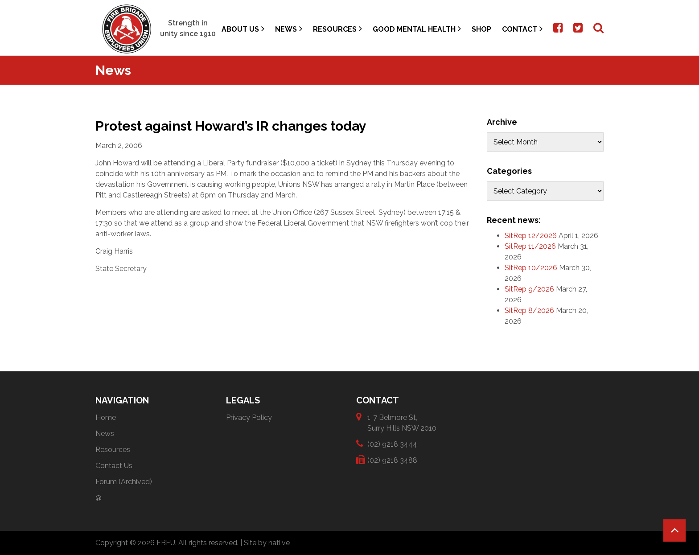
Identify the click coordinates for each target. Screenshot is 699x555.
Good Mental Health (417, 28)
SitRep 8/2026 (529, 310)
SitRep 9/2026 (529, 289)
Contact (522, 28)
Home (105, 417)
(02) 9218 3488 (392, 460)
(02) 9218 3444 (392, 443)
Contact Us (113, 465)
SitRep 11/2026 (530, 246)
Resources (337, 28)
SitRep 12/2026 (531, 235)
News (288, 28)
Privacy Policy (249, 417)
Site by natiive (267, 543)
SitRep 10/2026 (531, 267)
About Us (243, 28)
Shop (481, 29)
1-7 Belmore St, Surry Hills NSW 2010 (401, 422)
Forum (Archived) (123, 481)
